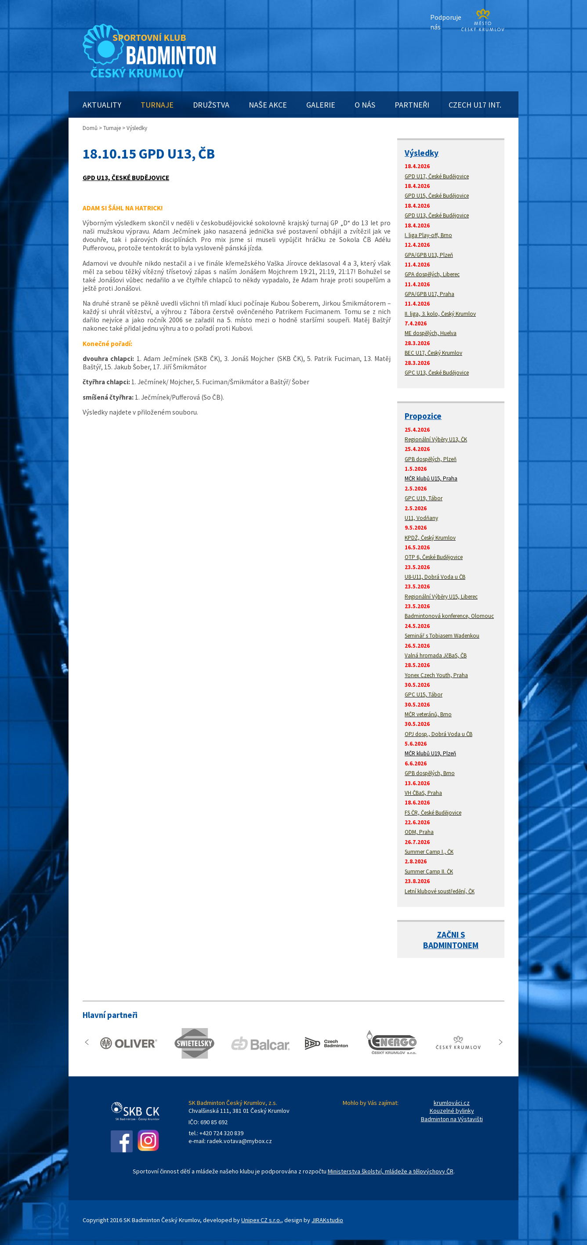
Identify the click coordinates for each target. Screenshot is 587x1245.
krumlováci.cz (452, 1103)
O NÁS (365, 105)
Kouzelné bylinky (452, 1111)
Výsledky (421, 153)
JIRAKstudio (327, 1220)
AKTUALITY (102, 105)
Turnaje (112, 128)
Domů (90, 128)
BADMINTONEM (450, 945)
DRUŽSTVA (211, 105)
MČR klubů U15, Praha (431, 478)
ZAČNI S (451, 934)
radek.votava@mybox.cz (239, 1141)
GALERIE (320, 105)
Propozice (423, 416)
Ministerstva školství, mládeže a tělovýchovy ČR (390, 1171)
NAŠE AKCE (268, 105)
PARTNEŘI (412, 105)
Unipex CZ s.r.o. (261, 1220)
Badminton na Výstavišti (452, 1119)
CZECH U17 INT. (475, 105)
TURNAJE (157, 105)
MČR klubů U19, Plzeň (430, 753)
